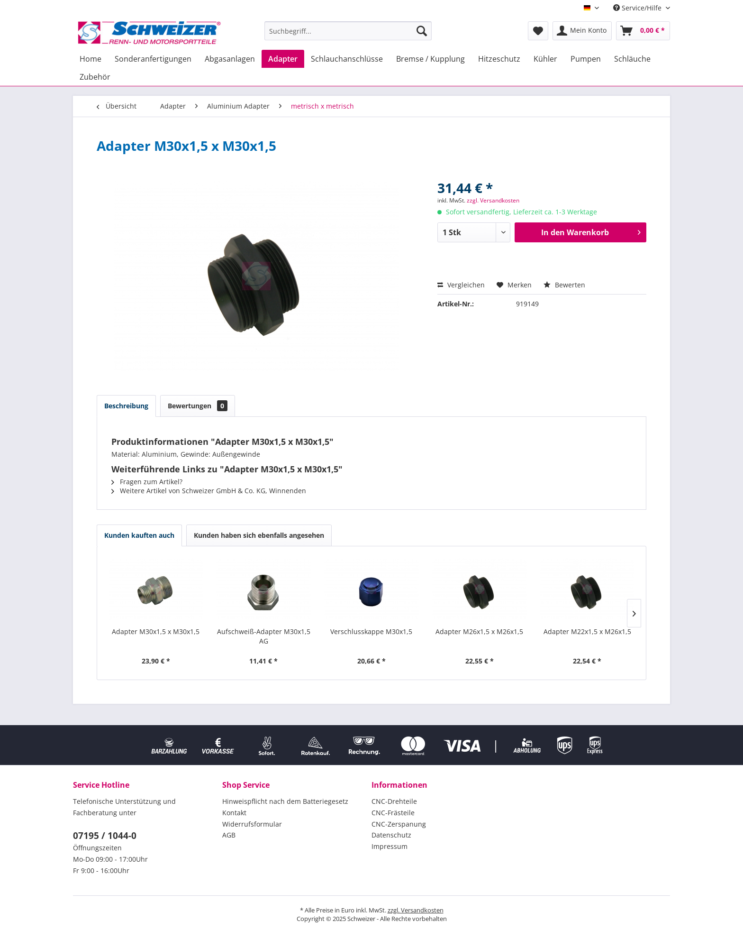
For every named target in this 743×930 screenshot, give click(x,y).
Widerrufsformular (252, 824)
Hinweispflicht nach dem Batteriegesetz (285, 801)
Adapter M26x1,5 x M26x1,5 (479, 631)
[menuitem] (348, 30)
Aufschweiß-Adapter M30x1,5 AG (263, 636)
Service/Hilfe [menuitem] (638, 7)
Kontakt (234, 812)
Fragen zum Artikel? (146, 481)
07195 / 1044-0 (104, 835)
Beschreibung (126, 405)
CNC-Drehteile (394, 801)
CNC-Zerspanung (399, 824)
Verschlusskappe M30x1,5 (371, 631)
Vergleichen (461, 284)
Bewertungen (197, 405)
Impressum (390, 846)
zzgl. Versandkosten (493, 200)
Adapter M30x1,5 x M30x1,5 (155, 631)
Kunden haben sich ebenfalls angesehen (259, 535)
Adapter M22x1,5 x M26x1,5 (587, 631)
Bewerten (564, 284)
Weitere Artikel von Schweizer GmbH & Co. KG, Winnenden (208, 490)
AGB (229, 834)
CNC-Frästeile (393, 812)
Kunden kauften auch (139, 535)
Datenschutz (391, 834)
